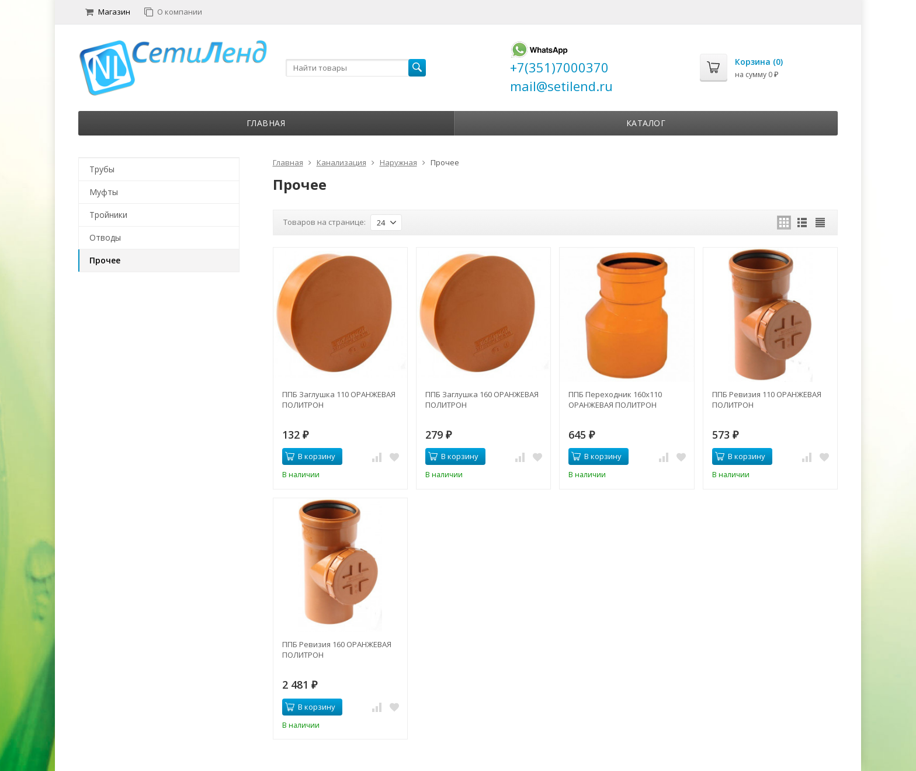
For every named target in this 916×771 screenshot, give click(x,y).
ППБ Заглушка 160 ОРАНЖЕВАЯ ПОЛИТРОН (482, 399)
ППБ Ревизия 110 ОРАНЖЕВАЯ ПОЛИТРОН (766, 399)
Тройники (108, 214)
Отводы (105, 237)
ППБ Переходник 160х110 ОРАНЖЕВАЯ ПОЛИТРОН (615, 399)
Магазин (107, 11)
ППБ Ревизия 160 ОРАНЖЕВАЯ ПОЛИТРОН (336, 649)
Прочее (104, 260)
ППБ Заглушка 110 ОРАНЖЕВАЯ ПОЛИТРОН (338, 399)
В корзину (310, 456)
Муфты (103, 191)
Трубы (101, 169)
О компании (173, 11)
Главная (266, 122)
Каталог (646, 122)
